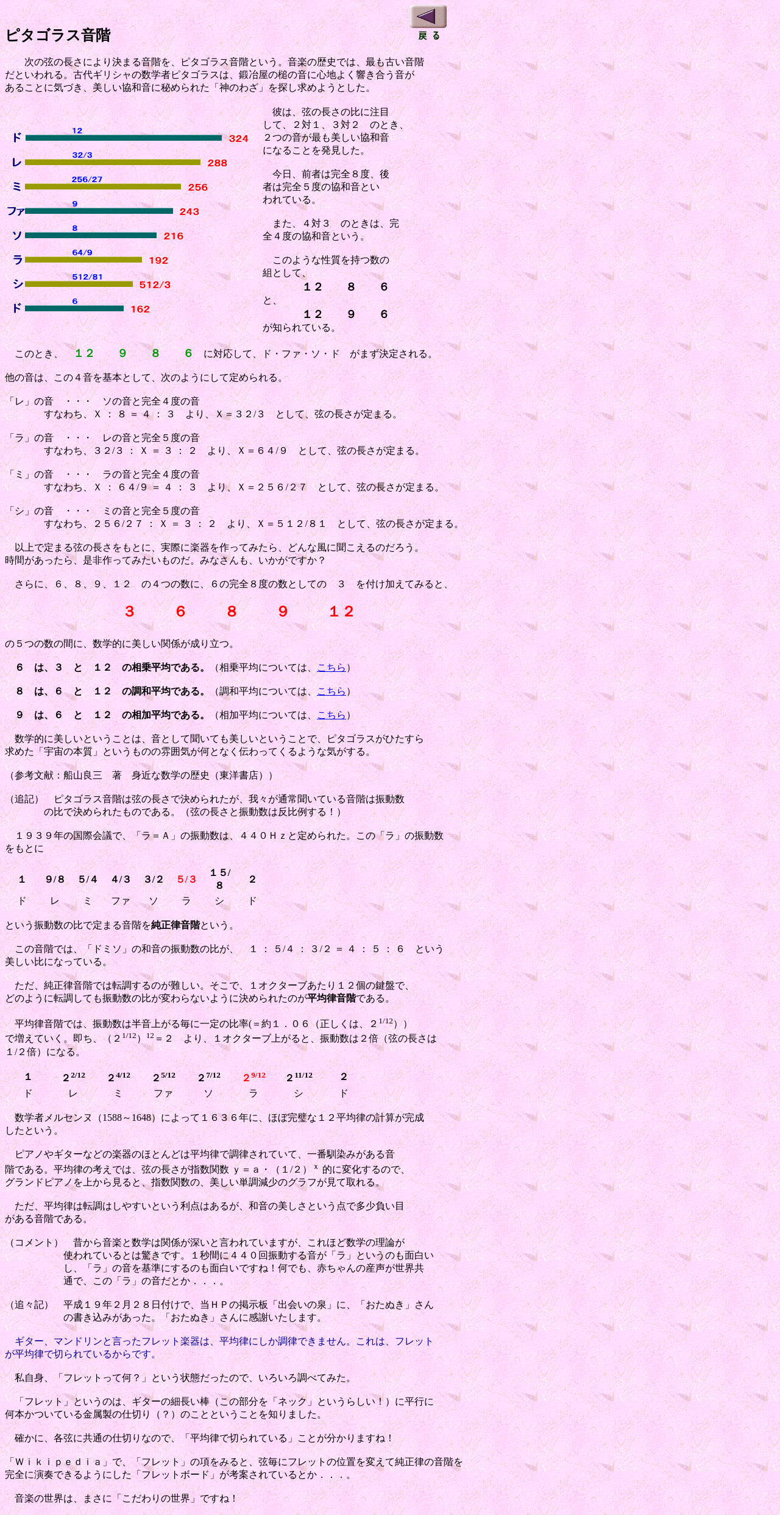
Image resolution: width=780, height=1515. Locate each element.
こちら (331, 667)
